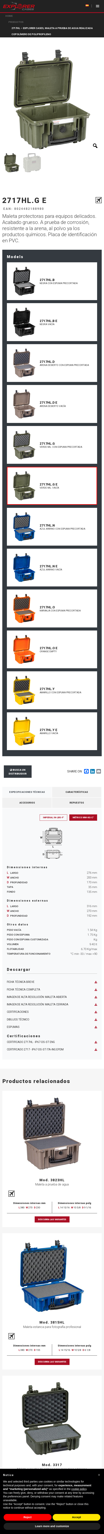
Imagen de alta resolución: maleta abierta (52, 997)
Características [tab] (77, 792)
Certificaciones (52, 1012)
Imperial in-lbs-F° (53, 817)
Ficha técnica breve (52, 982)
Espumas (52, 1027)
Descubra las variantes (52, 1219)
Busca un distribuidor (18, 771)
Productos (15, 22)
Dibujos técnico (52, 1019)
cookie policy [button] (78, 1489)
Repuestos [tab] (77, 802)
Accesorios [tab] (27, 802)
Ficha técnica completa (52, 989)
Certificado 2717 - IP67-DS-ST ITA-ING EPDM (52, 1049)
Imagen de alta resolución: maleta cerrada (52, 1004)
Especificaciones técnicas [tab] (27, 792)
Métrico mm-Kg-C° (83, 817)
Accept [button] (76, 1517)
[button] (99, 1475)
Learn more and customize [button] (52, 1526)
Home (9, 15)
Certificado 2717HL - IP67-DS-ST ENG (52, 1042)
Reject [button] (28, 1517)
